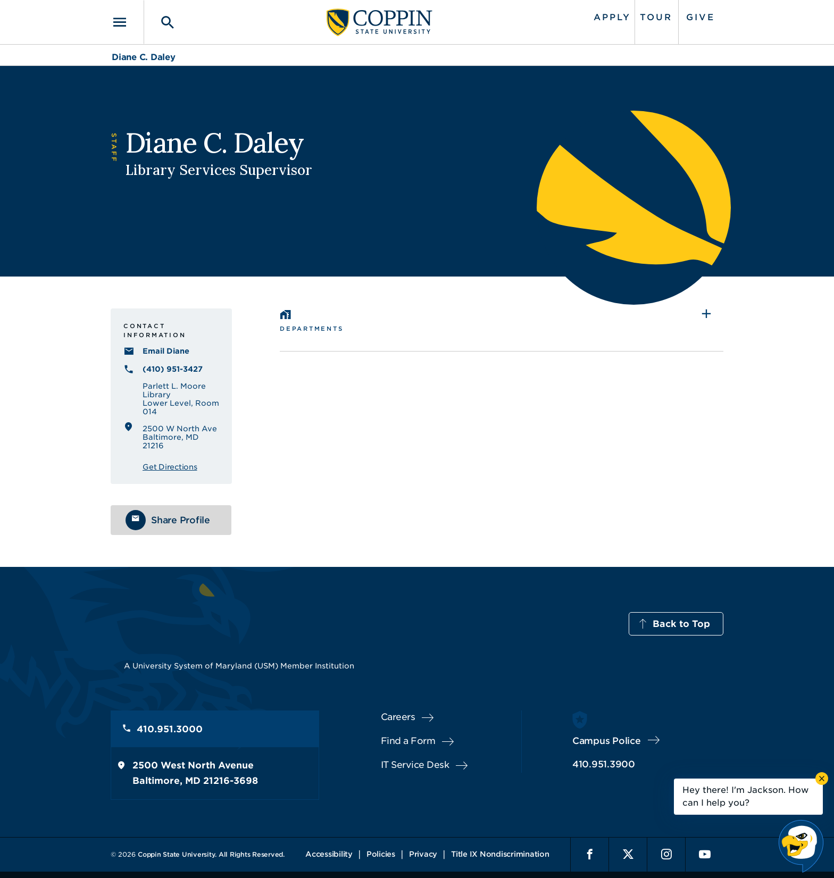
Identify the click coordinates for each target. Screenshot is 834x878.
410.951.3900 (603, 764)
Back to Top (681, 623)
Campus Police (606, 740)
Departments (311, 328)
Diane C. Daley (144, 57)
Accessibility (329, 854)
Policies (380, 854)
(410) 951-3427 (173, 369)
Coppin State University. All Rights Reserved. (211, 854)
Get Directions (170, 467)
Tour (656, 17)
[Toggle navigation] (127, 22)
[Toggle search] (160, 22)
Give (700, 17)
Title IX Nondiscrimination (500, 854)
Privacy (423, 854)
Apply (612, 17)
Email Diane (166, 351)
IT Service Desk (415, 764)
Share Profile (180, 520)
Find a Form (408, 740)
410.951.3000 (170, 729)
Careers (398, 717)
